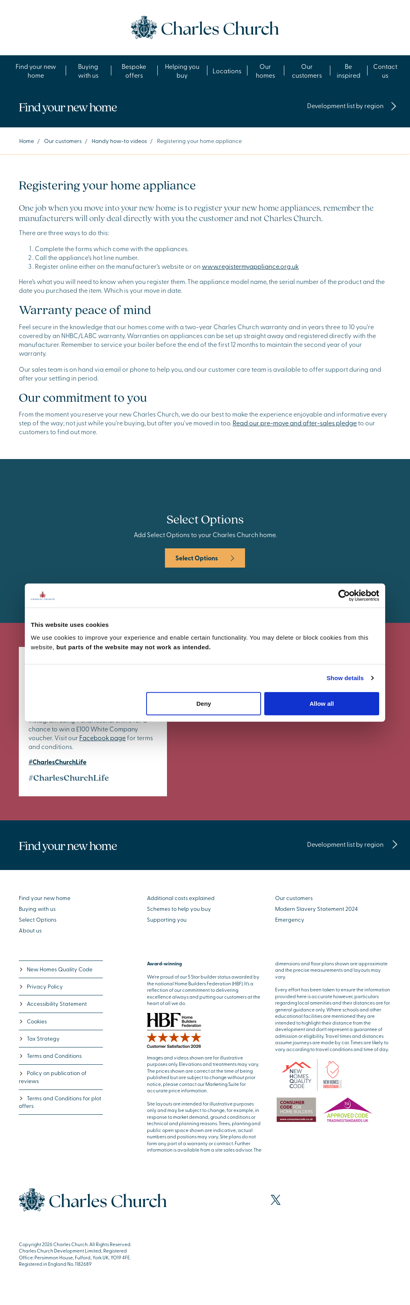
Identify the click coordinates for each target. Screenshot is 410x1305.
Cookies (33, 1021)
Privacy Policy (41, 986)
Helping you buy (182, 70)
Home (26, 141)
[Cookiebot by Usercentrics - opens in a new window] (344, 596)
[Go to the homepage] (205, 26)
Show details (345, 678)
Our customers (307, 70)
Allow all (322, 703)
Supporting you (167, 919)
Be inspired (348, 70)
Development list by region (352, 105)
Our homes (265, 70)
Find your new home (36, 70)
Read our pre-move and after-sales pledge (295, 422)
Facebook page (102, 737)
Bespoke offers (134, 70)
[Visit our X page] (276, 1200)
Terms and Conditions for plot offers (60, 1102)
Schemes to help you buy (179, 908)
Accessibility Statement (53, 1003)
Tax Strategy (39, 1038)
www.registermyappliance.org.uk (250, 266)
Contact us (385, 70)
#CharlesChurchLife (57, 761)
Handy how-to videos (119, 141)
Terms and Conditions (50, 1055)
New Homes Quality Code (55, 969)
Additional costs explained (181, 898)
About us (30, 930)
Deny (204, 703)
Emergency (289, 919)
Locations (227, 70)
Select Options (205, 557)
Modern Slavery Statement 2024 (316, 908)
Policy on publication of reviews (52, 1076)
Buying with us (88, 70)
